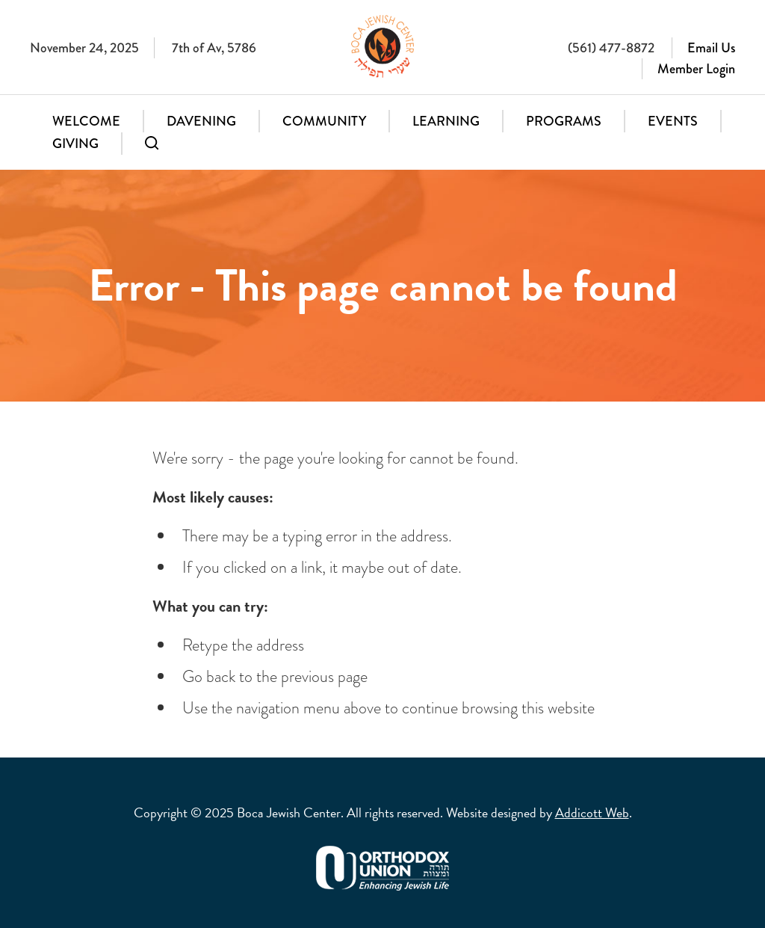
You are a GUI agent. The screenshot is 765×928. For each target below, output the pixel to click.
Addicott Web (592, 812)
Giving (75, 143)
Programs (563, 121)
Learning (446, 121)
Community (324, 121)
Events (673, 121)
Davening (201, 121)
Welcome (86, 121)
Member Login (696, 69)
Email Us (711, 48)
